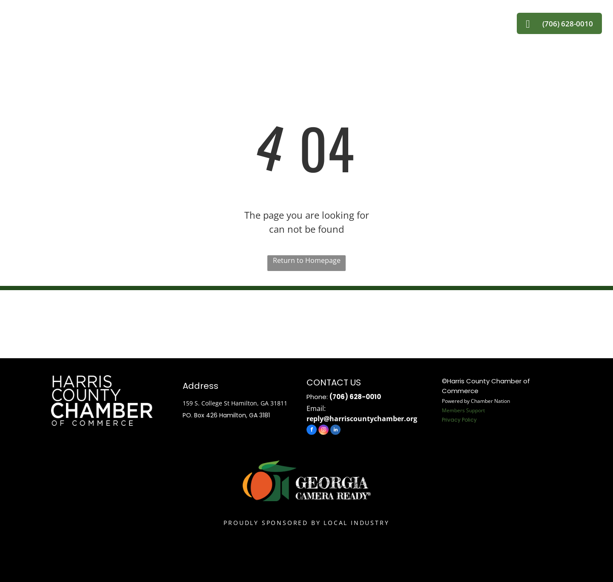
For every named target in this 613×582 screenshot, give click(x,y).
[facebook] (311, 431)
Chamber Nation (490, 401)
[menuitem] (163, 19)
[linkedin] (335, 431)
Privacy (451, 419)
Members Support (463, 410)
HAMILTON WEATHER (306, 322)
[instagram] (323, 431)
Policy (469, 419)
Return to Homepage (307, 260)
